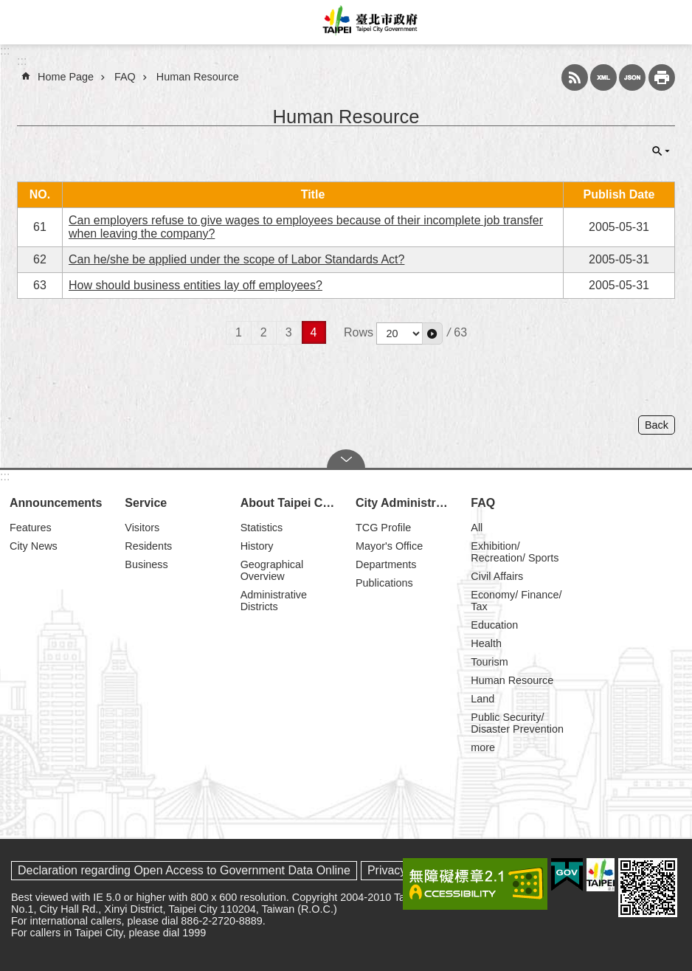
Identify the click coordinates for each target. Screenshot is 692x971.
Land (482, 699)
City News (34, 546)
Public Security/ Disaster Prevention (517, 723)
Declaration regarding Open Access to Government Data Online (184, 870)
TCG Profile (383, 527)
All (476, 527)
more (483, 747)
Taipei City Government (368, 22)
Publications (384, 583)
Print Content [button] (661, 77)
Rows (358, 332)
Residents (148, 546)
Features (31, 527)
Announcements (56, 503)
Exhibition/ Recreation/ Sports (514, 552)
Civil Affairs (497, 576)
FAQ (125, 77)
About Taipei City (288, 503)
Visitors (142, 527)
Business (146, 564)
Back (656, 425)
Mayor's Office (389, 546)
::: (5, 50)
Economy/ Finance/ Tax (516, 600)
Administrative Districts (274, 600)
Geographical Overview (272, 570)
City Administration (406, 503)
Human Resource (197, 77)
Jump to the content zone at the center (7, 7)
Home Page (66, 77)
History (257, 546)
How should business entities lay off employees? (195, 285)
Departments (386, 564)
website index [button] (22, 22)
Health (486, 643)
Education (494, 625)
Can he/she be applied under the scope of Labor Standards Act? (236, 259)
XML (603, 77)
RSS (574, 77)
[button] (432, 333)
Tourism (489, 662)
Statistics (262, 527)
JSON (632, 77)
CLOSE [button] (661, 151)
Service (146, 503)
